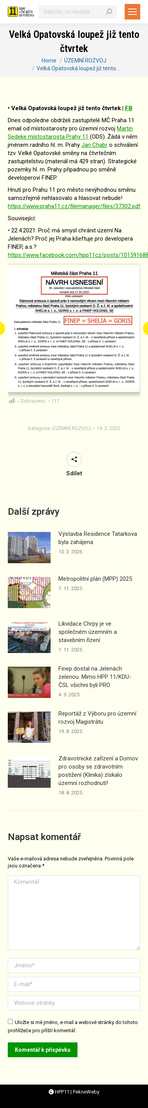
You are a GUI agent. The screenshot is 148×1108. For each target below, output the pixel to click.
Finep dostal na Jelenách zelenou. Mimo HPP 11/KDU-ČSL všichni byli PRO (94, 677)
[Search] (109, 11)
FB (128, 108)
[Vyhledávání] (78, 11)
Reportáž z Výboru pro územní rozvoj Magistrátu (97, 717)
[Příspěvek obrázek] (29, 547)
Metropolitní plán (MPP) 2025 (95, 578)
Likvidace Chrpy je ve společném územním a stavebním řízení (87, 632)
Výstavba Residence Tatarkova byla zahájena (97, 538)
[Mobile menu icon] (132, 12)
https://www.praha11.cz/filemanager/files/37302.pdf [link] (74, 206)
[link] (94, 144)
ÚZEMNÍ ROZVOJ (71, 428)
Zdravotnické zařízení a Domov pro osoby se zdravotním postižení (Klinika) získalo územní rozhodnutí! (98, 771)
